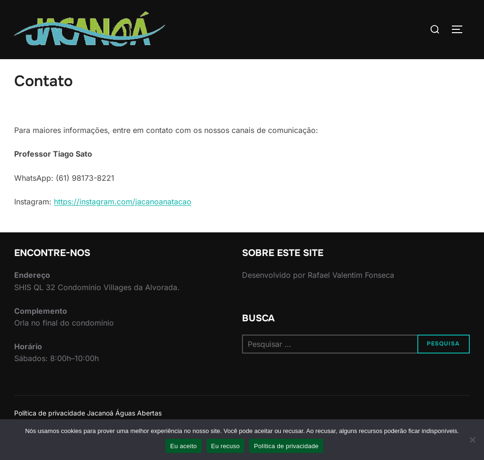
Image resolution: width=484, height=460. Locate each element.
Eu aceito (183, 446)
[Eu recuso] (472, 439)
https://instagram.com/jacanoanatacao (122, 220)
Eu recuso (225, 446)
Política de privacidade (286, 446)
